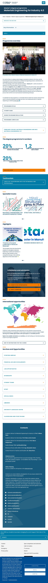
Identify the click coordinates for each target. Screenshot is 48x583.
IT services (27, 548)
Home (4, 16)
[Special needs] (24, 396)
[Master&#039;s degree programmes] (24, 289)
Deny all (35, 569)
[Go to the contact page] (28, 468)
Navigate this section (24, 20)
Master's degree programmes (18, 16)
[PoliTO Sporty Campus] (24, 389)
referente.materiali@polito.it (14, 492)
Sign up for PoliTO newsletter (31, 553)
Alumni (25, 550)
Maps (2, 546)
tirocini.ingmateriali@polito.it (15, 495)
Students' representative (14, 508)
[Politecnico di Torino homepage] (10, 2)
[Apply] (24, 33)
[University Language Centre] (24, 409)
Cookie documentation (13, 579)
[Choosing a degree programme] (24, 285)
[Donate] (24, 537)
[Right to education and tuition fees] (24, 362)
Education (8, 16)
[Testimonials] (24, 182)
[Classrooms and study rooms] (24, 416)
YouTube (10, 522)
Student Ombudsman (13, 511)
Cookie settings (35, 565)
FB (8, 514)
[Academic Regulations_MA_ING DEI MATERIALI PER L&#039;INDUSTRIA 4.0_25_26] (24, 115)
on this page (16, 100)
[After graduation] (24, 368)
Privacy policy (4, 579)
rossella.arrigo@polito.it (13, 500)
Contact (3, 543)
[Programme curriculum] (24, 119)
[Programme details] (24, 106)
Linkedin (10, 519)
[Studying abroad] (24, 355)
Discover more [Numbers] (8, 170)
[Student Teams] (24, 382)
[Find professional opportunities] (24, 375)
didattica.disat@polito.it (13, 503)
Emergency (4, 548)
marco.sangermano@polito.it (15, 497)
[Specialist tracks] (12, 204)
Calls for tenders (28, 546)
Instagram (10, 516)
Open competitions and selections (32, 543)
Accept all (35, 573)
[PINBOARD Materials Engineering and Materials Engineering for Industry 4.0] (24, 130)
